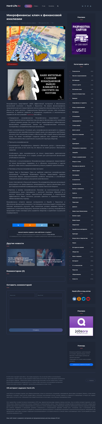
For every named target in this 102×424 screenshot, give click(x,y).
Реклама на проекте (78, 166)
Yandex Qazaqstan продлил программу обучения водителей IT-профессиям (20, 260)
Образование (76, 275)
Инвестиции (76, 220)
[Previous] (61, 245)
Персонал (75, 202)
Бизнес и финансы (27, 23)
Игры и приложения (78, 108)
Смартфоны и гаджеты (79, 103)
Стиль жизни (76, 126)
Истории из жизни (78, 247)
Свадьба (75, 153)
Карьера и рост (77, 198)
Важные (74, 99)
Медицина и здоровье (79, 148)
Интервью (75, 112)
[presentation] (21, 324)
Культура (75, 234)
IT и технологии (77, 266)
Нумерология (76, 184)
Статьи (38, 6)
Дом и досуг (76, 130)
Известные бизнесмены (79, 211)
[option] (21, 257)
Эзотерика (75, 175)
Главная (30, 6)
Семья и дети (76, 85)
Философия (76, 171)
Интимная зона (77, 89)
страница (30, 115)
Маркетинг (75, 225)
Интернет (75, 261)
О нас (45, 6)
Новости (75, 279)
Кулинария (75, 144)
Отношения (76, 117)
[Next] (64, 245)
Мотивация (75, 81)
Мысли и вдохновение (79, 76)
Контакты (53, 6)
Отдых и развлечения (79, 157)
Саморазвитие (76, 121)
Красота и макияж (78, 135)
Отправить (36, 330)
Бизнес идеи (76, 216)
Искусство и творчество (80, 239)
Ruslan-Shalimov (14, 23)
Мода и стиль (76, 162)
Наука (74, 243)
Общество (75, 252)
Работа (74, 193)
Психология (76, 71)
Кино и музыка (76, 257)
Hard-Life (15, 6)
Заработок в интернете (79, 229)
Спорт (74, 139)
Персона (75, 270)
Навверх (90, 381)
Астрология (76, 180)
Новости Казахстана (78, 94)
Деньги (34, 23)
